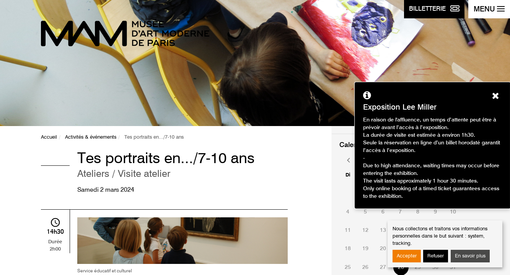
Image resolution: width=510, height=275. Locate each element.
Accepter (407, 256)
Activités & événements (90, 137)
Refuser (435, 256)
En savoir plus (470, 256)
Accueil (49, 137)
